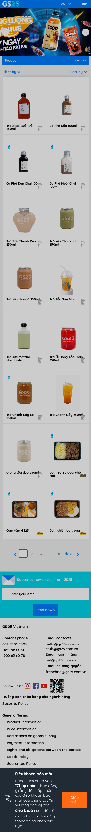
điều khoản (25, 810)
